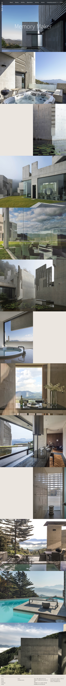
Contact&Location (51, 2)
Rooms (17, 2)
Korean (57, 2)
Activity (37, 2)
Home (2, 675)
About (11, 2)
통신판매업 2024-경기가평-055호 (39, 684)
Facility (22, 2)
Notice (42, 2)
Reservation (30, 2)
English (61, 2)
